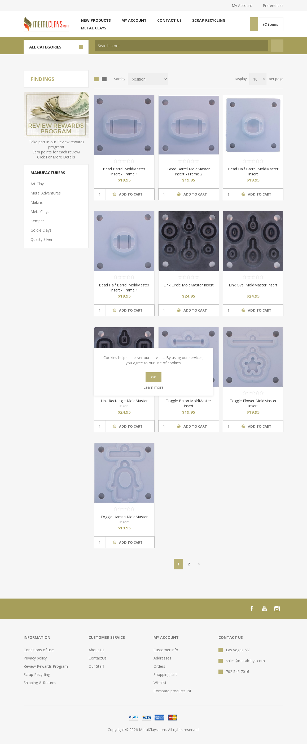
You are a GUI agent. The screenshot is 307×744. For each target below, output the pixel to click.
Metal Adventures (45, 193)
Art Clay (37, 183)
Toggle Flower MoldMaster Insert (253, 403)
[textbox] (181, 45)
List (104, 79)
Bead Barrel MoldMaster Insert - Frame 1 (124, 171)
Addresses (162, 658)
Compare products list (172, 690)
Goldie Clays (40, 230)
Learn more (153, 387)
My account (134, 20)
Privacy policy (35, 658)
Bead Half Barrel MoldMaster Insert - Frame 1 (124, 287)
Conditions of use (39, 649)
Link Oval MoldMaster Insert (253, 284)
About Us (96, 649)
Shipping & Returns (40, 682)
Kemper (37, 220)
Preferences (273, 5)
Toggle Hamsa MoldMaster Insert (124, 519)
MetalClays (39, 211)
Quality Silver (41, 239)
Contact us (169, 20)
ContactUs (98, 658)
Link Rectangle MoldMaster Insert (124, 403)
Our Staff (96, 666)
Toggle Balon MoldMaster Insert (188, 403)
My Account (242, 5)
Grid (96, 79)
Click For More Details (56, 157)
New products (96, 20)
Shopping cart (165, 674)
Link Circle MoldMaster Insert (189, 284)
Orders (159, 666)
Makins (36, 202)
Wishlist (160, 682)
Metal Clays (93, 27)
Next (199, 564)
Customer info (166, 649)
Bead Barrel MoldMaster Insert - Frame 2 (188, 171)
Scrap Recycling (208, 20)
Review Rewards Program (46, 666)
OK (153, 377)
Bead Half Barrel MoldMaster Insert (253, 171)
